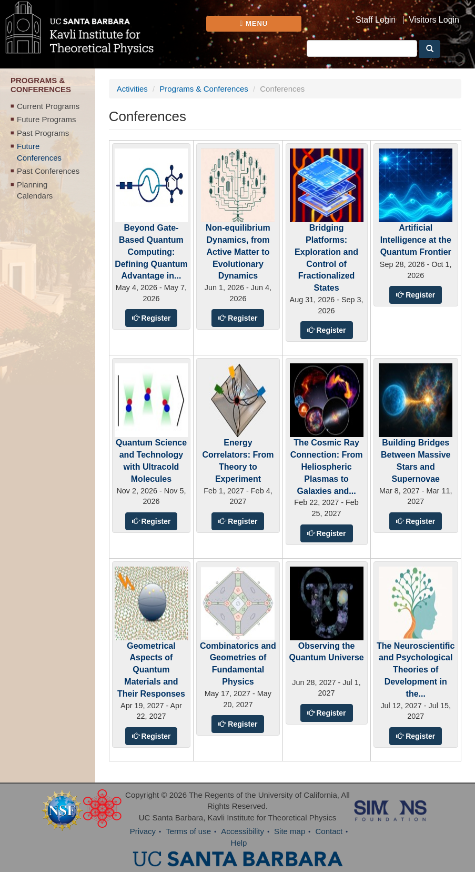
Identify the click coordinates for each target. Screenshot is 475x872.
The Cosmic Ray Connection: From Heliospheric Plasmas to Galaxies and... (326, 466)
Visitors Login (434, 20)
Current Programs (48, 106)
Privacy (143, 831)
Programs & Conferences (203, 88)
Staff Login (376, 20)
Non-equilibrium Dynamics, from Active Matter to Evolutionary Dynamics (238, 251)
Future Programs (46, 119)
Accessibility (242, 831)
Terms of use (188, 831)
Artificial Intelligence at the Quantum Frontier (415, 239)
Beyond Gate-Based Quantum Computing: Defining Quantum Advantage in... (151, 251)
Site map (289, 831)
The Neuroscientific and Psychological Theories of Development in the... (415, 669)
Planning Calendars (35, 190)
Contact (328, 831)
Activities (132, 88)
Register (155, 318)
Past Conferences (48, 170)
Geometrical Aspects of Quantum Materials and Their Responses (151, 669)
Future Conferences (39, 152)
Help (239, 842)
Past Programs (43, 132)
